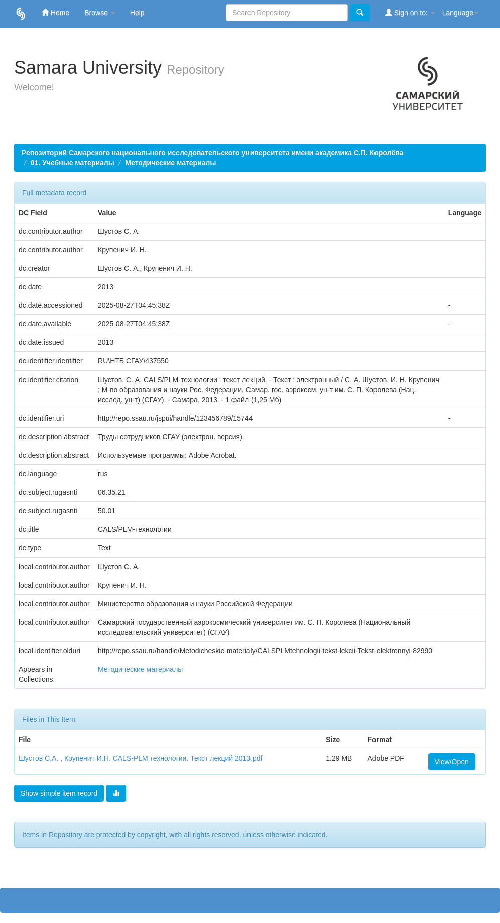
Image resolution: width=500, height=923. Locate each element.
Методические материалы (170, 163)
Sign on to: (410, 12)
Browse (99, 13)
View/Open (452, 762)
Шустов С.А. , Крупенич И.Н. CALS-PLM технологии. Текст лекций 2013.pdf (140, 758)
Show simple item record (59, 793)
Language (460, 13)
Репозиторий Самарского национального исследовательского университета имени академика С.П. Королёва (212, 153)
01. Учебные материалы (72, 163)
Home (55, 12)
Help (137, 13)
